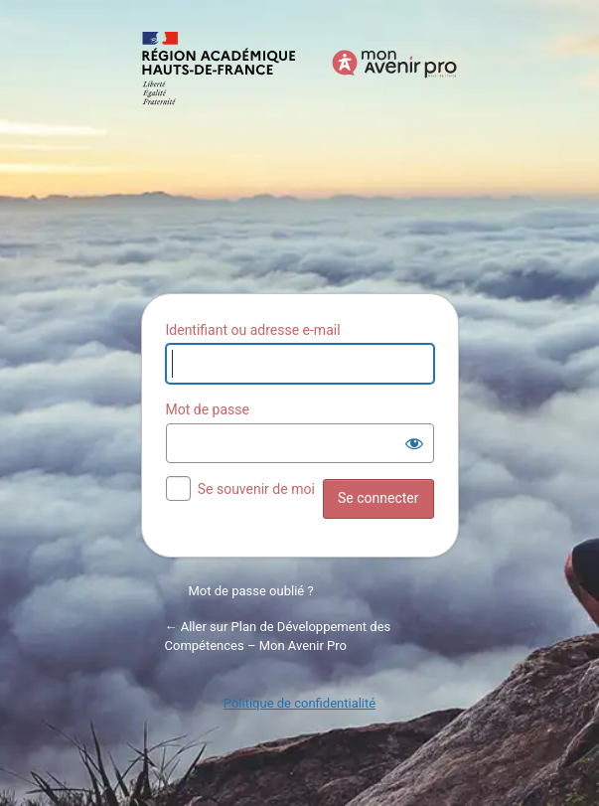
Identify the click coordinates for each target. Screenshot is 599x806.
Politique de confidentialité (299, 703)
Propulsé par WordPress (300, 151)
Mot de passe (207, 409)
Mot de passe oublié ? (251, 590)
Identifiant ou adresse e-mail (253, 330)
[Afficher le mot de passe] (414, 443)
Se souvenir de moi (256, 489)
